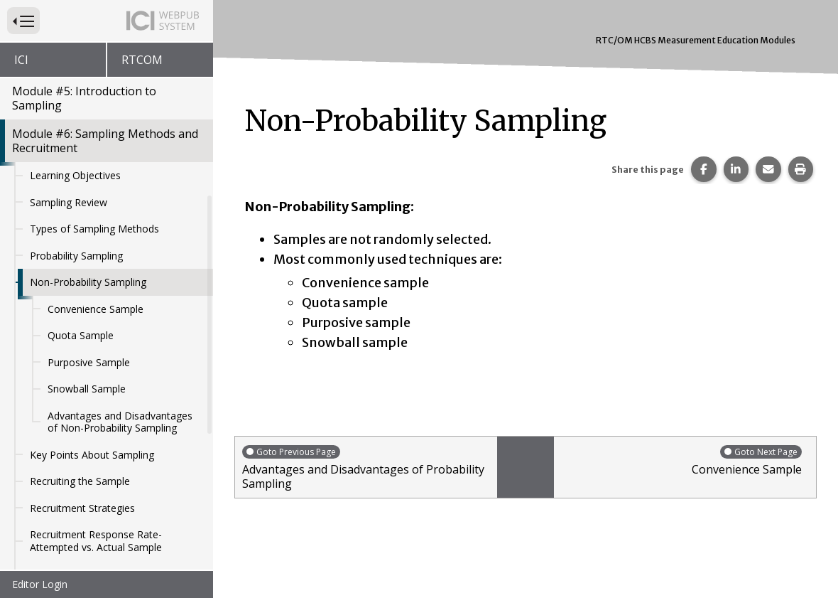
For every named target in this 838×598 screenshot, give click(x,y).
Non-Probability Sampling (88, 282)
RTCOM (142, 60)
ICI (21, 60)
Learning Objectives (75, 175)
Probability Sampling (76, 255)
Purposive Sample (89, 362)
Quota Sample (81, 335)
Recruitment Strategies (82, 508)
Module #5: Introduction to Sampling (84, 98)
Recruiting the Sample (80, 481)
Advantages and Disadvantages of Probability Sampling (366, 467)
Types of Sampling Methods (94, 228)
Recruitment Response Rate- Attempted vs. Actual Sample (96, 541)
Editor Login (39, 584)
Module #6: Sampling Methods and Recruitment (105, 141)
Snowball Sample (87, 388)
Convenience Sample (95, 309)
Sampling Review (68, 202)
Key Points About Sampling (92, 454)
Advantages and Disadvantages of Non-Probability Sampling (120, 422)
